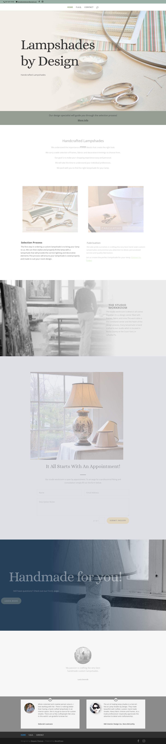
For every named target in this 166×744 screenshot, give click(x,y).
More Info (83, 120)
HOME (70, 7)
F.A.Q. (79, 7)
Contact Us (28, 84)
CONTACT (88, 7)
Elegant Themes (37, 741)
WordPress (59, 741)
